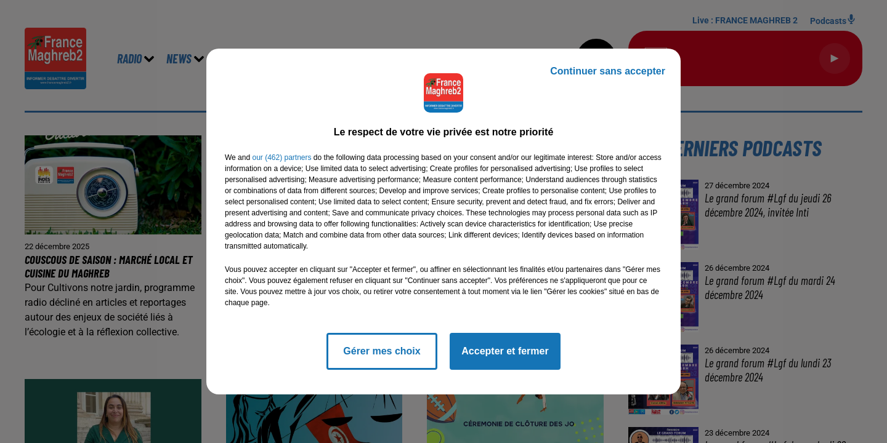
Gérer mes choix (381, 351)
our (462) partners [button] (281, 157)
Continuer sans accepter (607, 71)
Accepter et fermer (504, 351)
